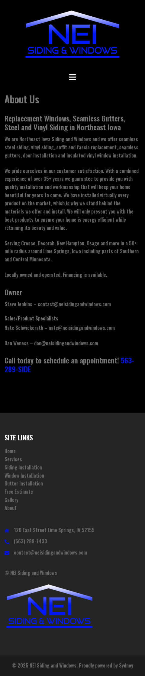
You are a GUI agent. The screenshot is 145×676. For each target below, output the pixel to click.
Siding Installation (23, 467)
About (11, 508)
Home (10, 451)
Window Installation (24, 475)
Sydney (126, 665)
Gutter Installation (24, 483)
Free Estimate (19, 491)
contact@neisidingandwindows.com (50, 552)
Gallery (11, 499)
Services (13, 459)
